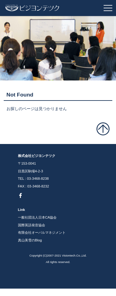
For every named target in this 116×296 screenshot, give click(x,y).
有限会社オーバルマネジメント (42, 232)
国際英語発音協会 (31, 225)
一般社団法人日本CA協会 (37, 217)
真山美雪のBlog (30, 240)
